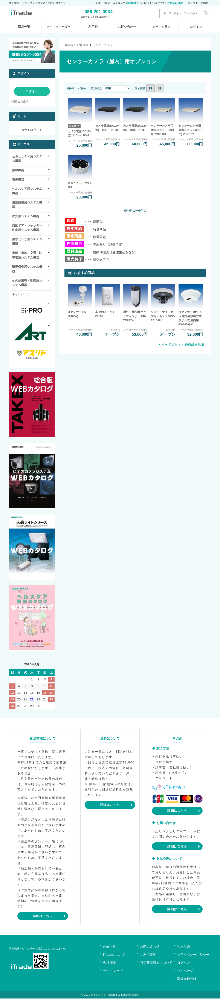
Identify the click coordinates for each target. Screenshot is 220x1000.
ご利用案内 (92, 28)
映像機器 (82, 46)
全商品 (68, 46)
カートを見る (162, 28)
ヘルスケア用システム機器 (27, 192)
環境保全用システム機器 (27, 270)
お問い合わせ (127, 28)
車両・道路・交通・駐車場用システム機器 (27, 257)
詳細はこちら (42, 917)
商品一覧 (24, 28)
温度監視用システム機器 (27, 206)
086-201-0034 (109, 12)
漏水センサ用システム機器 (27, 243)
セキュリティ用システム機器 (27, 160)
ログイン (196, 28)
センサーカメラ (102, 46)
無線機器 (18, 171)
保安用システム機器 (25, 217)
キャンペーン (21, 295)
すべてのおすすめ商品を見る (183, 346)
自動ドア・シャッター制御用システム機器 (27, 229)
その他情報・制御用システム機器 (27, 284)
